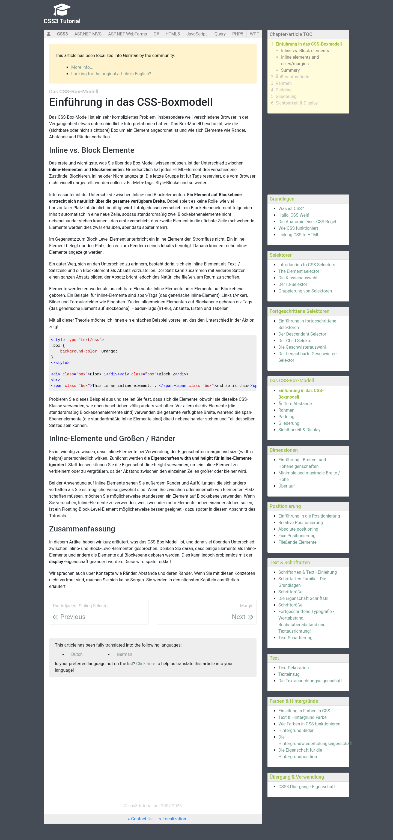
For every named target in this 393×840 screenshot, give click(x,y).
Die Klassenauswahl (297, 277)
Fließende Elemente (297, 542)
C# (156, 34)
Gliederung (286, 96)
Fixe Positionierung (296, 535)
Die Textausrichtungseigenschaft (310, 680)
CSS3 (62, 34)
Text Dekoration (293, 667)
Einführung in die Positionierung (309, 516)
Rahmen (284, 83)
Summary (290, 70)
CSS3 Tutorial (62, 21)
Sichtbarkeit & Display (297, 103)
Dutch (77, 654)
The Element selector (298, 271)
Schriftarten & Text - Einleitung (307, 572)
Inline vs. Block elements (305, 50)
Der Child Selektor (295, 340)
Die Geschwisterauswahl (302, 347)
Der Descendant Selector (302, 334)
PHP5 (237, 34)
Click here (145, 663)
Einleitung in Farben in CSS (304, 710)
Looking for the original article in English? (111, 73)
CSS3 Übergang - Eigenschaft (306, 786)
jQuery (219, 34)
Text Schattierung (295, 637)
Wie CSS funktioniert (298, 228)
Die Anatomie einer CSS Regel (307, 221)
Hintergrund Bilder (296, 730)
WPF (254, 34)
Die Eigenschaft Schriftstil (303, 598)
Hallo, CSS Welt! (293, 215)
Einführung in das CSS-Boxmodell (309, 44)
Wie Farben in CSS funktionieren (309, 724)
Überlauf (286, 486)
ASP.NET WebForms (127, 34)
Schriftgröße (290, 591)
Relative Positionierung (300, 522)
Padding (283, 89)
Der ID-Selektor (292, 284)
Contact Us (142, 818)
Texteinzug (288, 674)
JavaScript (196, 34)
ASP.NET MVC (88, 34)
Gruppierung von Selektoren (305, 291)
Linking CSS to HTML (298, 234)
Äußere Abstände (292, 76)
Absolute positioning (298, 529)
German (124, 654)
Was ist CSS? (291, 208)
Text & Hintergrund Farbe (302, 717)
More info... (82, 67)
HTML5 (173, 34)
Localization (174, 818)
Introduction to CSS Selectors (306, 264)
